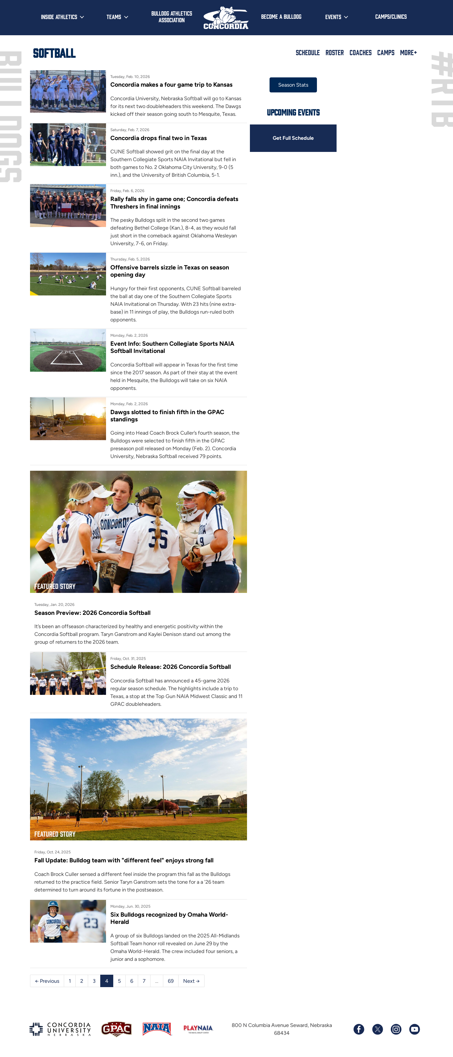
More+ (408, 52)
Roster (335, 52)
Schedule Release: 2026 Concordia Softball (170, 666)
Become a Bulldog (281, 16)
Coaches (361, 52)
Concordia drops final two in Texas (158, 138)
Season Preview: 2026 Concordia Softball (92, 612)
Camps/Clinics (391, 16)
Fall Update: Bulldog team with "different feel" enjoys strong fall (123, 859)
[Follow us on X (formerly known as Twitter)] (377, 1028)
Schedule (308, 52)
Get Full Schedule (292, 138)
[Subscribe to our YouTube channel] (414, 1028)
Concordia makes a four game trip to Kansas (171, 84)
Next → (191, 979)
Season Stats (292, 85)
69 (171, 979)
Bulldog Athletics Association (171, 16)
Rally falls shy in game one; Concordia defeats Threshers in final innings (174, 202)
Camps (385, 52)
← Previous (47, 979)
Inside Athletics (59, 16)
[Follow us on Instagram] (396, 1028)
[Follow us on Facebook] (359, 1028)
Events (333, 16)
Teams (114, 16)
